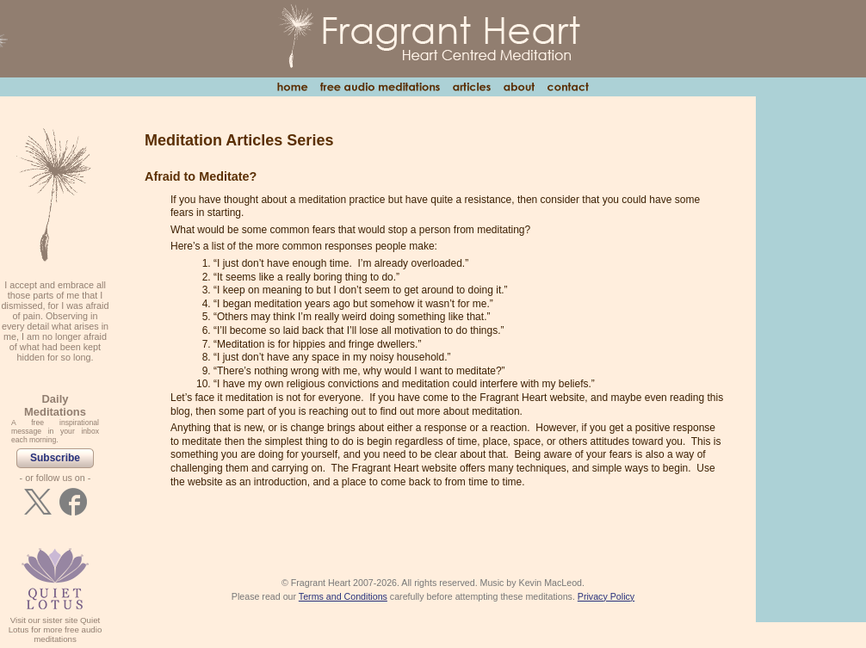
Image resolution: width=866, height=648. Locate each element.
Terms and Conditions (343, 596)
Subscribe (55, 458)
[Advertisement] (811, 358)
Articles (471, 86)
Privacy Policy (606, 596)
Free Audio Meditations (379, 86)
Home (292, 86)
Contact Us (568, 86)
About (519, 86)
